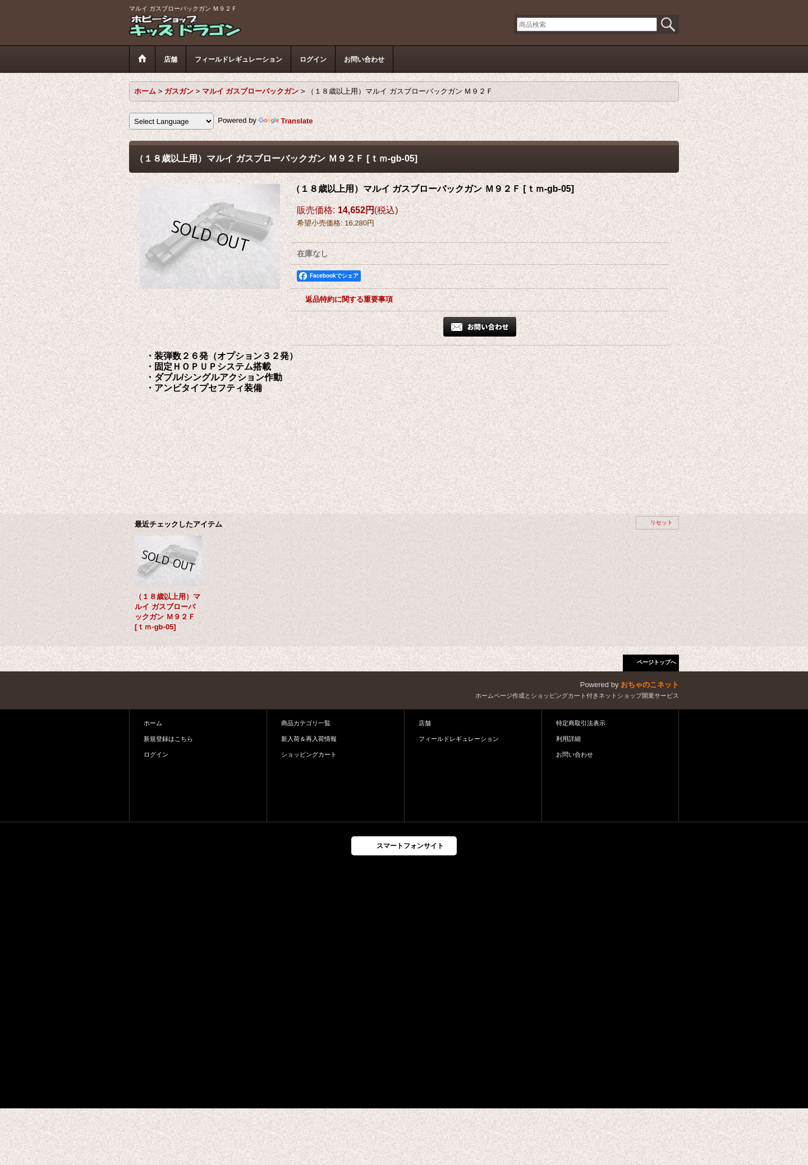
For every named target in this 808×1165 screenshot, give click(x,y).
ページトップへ (656, 662)
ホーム (153, 723)
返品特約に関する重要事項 (349, 299)
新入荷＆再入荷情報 (309, 738)
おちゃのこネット (650, 684)
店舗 (425, 723)
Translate (286, 121)
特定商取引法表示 (580, 723)
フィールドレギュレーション (459, 738)
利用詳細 (568, 738)
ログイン (156, 754)
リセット (661, 522)
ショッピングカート (309, 754)
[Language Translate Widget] (171, 121)
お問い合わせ (574, 754)
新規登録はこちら (168, 738)
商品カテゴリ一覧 (305, 723)
